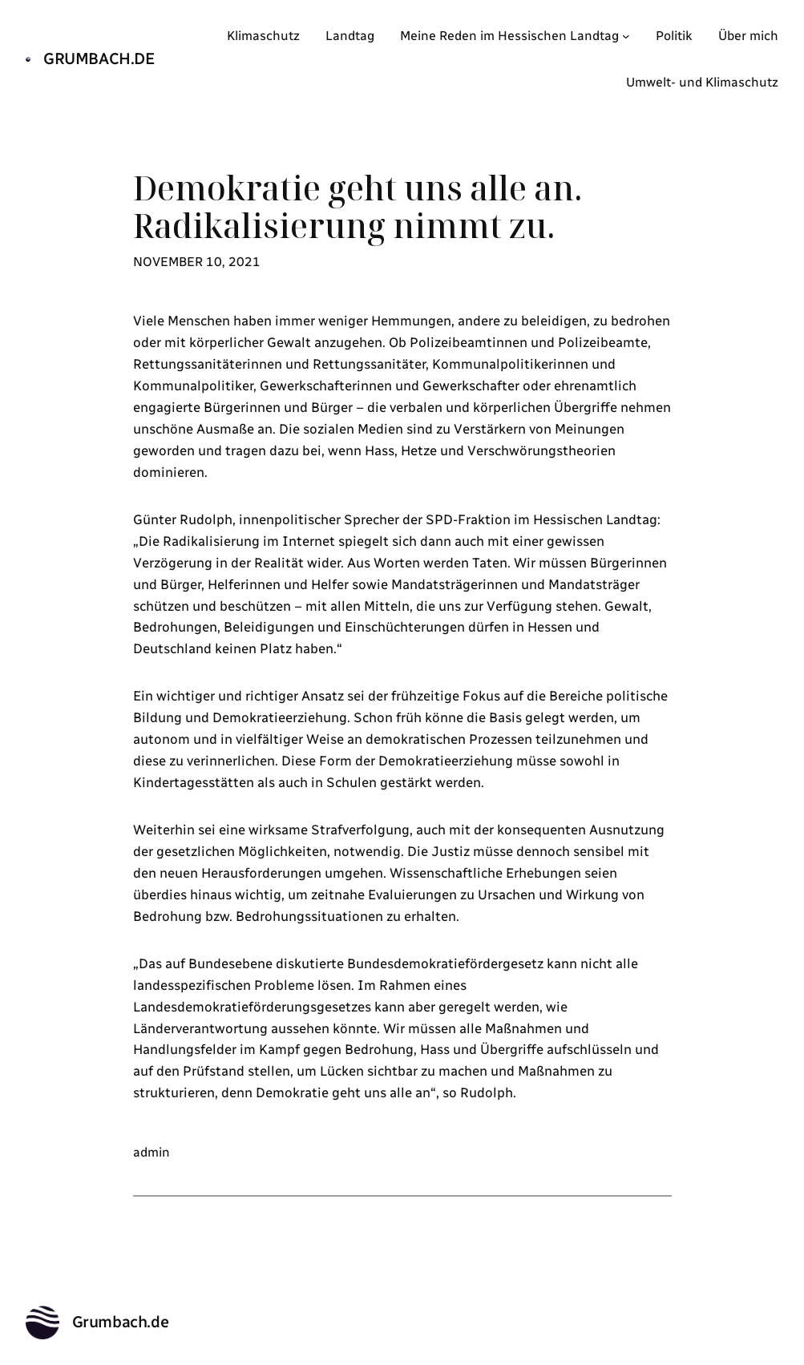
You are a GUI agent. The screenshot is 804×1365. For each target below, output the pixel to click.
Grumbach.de (99, 58)
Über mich (748, 35)
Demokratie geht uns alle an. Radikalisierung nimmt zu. (358, 206)
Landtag (349, 35)
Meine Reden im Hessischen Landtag (509, 35)
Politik (674, 35)
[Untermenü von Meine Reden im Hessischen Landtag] (626, 36)
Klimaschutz (263, 35)
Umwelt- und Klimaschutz (702, 82)
